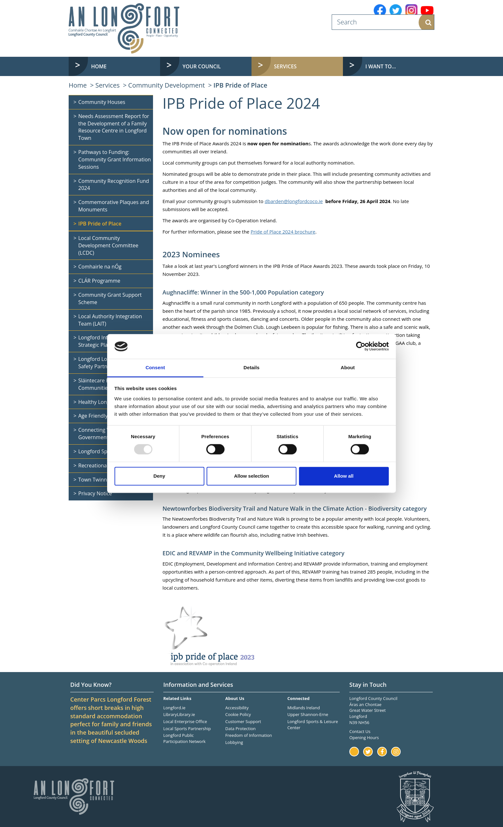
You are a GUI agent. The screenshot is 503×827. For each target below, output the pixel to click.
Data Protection (240, 728)
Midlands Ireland (303, 708)
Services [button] (285, 66)
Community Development (166, 85)
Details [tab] (251, 367)
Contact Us (360, 731)
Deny (159, 476)
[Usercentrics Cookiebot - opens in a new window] (361, 346)
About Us (234, 698)
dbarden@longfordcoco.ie (294, 201)
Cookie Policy (238, 714)
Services (107, 85)
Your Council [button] (202, 66)
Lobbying (234, 742)
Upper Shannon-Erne (307, 714)
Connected (298, 698)
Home (99, 66)
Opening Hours (364, 737)
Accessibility (237, 708)
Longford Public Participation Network (184, 738)
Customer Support (243, 721)
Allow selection (251, 476)
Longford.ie (174, 708)
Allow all (344, 476)
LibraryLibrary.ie (179, 714)
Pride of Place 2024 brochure (283, 231)
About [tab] (348, 367)
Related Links (177, 698)
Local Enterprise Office (185, 721)
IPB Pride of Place (240, 85)
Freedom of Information (248, 735)
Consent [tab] (155, 367)
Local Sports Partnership (187, 728)
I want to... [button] (380, 66)
